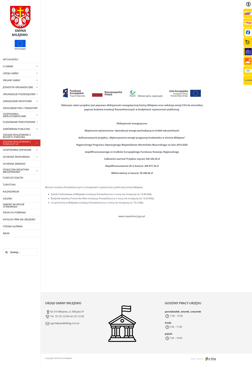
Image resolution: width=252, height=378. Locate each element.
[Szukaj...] (20, 252)
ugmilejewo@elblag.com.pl (62, 323)
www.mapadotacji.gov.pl (132, 216)
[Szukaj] (6, 252)
